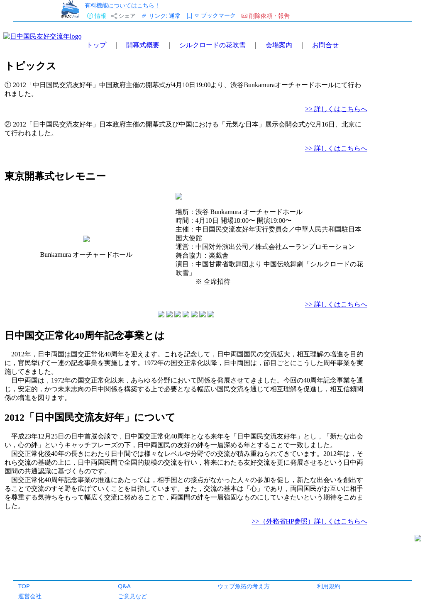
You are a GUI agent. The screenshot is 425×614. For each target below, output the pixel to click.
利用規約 (328, 586)
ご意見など (132, 596)
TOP (24, 586)
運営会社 (30, 596)
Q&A (124, 586)
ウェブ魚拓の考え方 (243, 586)
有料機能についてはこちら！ (122, 5)
